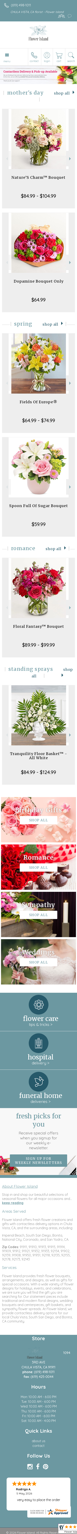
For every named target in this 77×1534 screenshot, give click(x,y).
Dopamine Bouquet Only (38, 281)
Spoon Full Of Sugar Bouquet (38, 505)
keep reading (12, 1203)
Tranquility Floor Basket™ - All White (38, 755)
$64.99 (38, 300)
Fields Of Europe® (38, 402)
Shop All (62, 93)
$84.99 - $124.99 (38, 772)
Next (70, 158)
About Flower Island (20, 1186)
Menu (6, 61)
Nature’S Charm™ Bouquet (38, 177)
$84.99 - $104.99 (38, 196)
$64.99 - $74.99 (38, 420)
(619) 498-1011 (21, 5)
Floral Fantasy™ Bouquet (38, 626)
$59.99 (39, 524)
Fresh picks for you (38, 1131)
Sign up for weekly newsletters (38, 1160)
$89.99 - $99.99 (38, 645)
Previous (6, 158)
